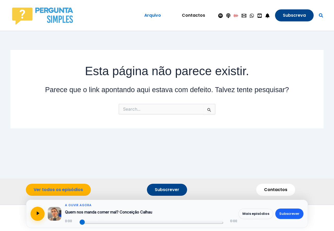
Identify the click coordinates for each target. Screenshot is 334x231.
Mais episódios (255, 213)
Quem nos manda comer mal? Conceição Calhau (108, 212)
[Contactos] (244, 16)
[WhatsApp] (251, 16)
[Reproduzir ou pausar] (38, 214)
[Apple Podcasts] (228, 16)
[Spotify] (220, 16)
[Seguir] (267, 16)
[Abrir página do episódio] (54, 214)
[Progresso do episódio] (151, 222)
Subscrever (289, 213)
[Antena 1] (236, 16)
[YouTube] (259, 16)
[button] (152, 15)
